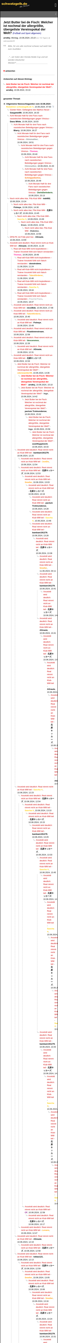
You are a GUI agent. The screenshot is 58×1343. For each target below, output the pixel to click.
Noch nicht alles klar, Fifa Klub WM (25, 198)
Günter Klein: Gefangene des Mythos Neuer (29, 110)
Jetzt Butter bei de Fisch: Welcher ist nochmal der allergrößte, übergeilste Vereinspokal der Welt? (33, 367)
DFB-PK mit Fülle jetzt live (21, 237)
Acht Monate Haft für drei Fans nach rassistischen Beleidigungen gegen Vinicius (33, 136)
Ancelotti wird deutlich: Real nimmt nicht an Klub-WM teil (42, 500)
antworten (10, 71)
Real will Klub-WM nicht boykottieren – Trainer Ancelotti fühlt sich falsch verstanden (34, 260)
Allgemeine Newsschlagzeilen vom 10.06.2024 (28, 104)
